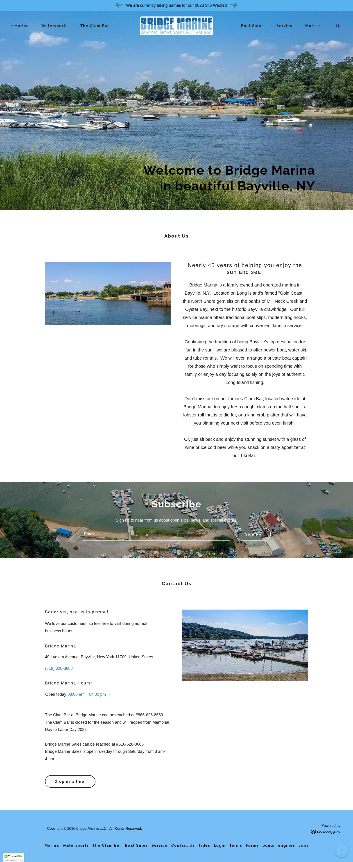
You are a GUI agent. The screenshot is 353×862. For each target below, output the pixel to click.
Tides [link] (204, 845)
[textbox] (156, 534)
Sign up (253, 534)
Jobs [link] (304, 845)
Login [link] (220, 845)
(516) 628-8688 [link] (59, 668)
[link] (176, 25)
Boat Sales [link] (252, 26)
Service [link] (284, 26)
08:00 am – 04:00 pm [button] (87, 694)
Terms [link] (235, 845)
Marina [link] (21, 26)
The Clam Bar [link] (94, 26)
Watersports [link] (54, 26)
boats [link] (268, 845)
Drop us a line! (70, 781)
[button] (311, 26)
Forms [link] (252, 845)
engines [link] (286, 845)
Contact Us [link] (183, 845)
